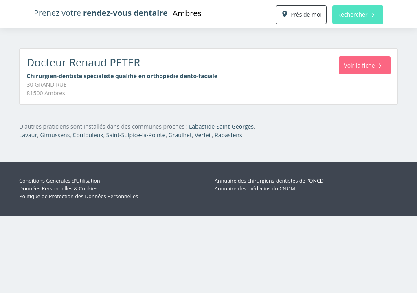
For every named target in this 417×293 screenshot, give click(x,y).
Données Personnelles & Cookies (58, 188)
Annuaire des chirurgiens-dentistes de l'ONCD (269, 180)
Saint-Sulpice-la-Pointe (136, 135)
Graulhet (180, 135)
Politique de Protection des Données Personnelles (78, 196)
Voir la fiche (362, 65)
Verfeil (203, 135)
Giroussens (55, 135)
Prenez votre (101, 12)
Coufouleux (88, 135)
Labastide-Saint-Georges (221, 126)
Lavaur (28, 135)
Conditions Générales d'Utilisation (59, 180)
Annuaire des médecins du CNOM (255, 188)
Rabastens (228, 135)
